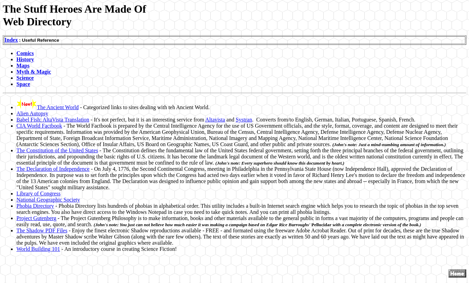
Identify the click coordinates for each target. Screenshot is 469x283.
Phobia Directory (35, 206)
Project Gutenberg (36, 218)
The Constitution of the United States (57, 150)
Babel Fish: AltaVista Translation (52, 120)
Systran (244, 120)
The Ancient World (58, 107)
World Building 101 (38, 249)
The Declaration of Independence (53, 169)
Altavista (215, 120)
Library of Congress (38, 193)
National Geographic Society (48, 200)
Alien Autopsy (32, 113)
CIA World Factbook (39, 126)
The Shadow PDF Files (41, 230)
